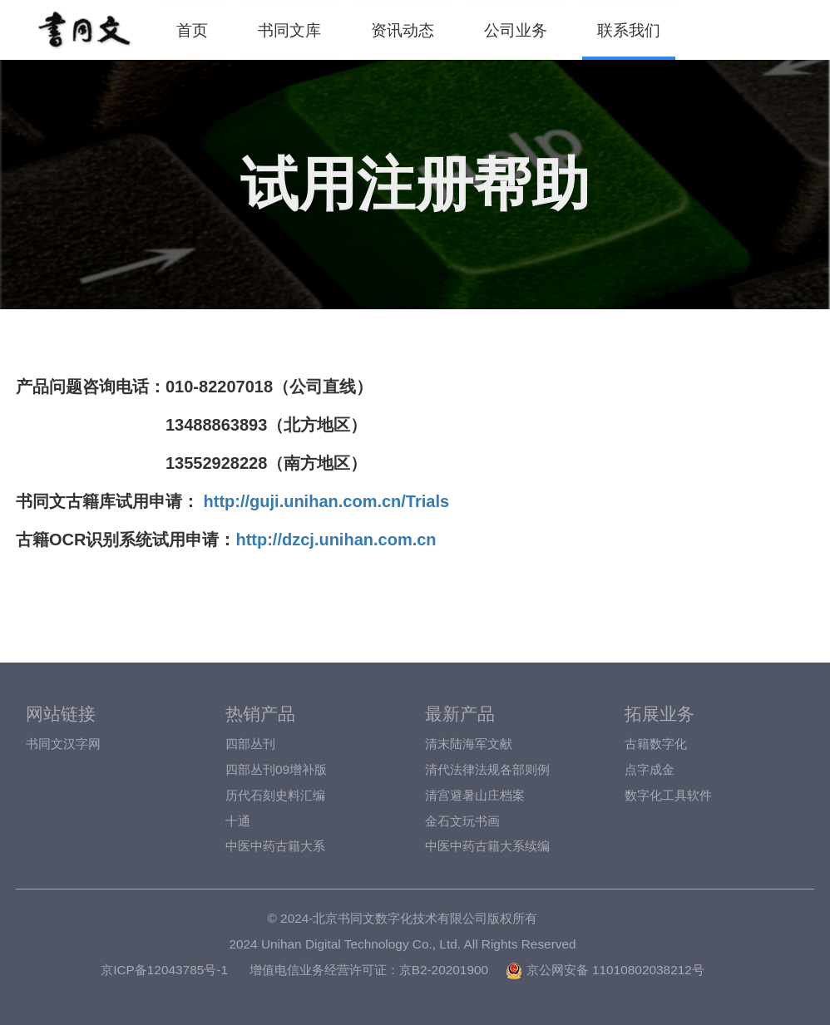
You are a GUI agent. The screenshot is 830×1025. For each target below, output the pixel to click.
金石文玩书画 (462, 821)
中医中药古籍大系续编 (487, 846)
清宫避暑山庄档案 (475, 795)
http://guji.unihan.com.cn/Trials (324, 501)
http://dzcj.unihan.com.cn (335, 539)
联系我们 (628, 30)
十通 (237, 821)
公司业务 (515, 30)
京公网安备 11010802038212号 (605, 970)
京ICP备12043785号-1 (164, 970)
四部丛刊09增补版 (276, 769)
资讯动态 (402, 30)
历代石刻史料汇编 (275, 795)
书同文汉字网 (63, 744)
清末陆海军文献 (468, 744)
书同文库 (289, 30)
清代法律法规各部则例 (487, 769)
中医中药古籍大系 (275, 846)
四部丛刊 (250, 744)
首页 (192, 30)
